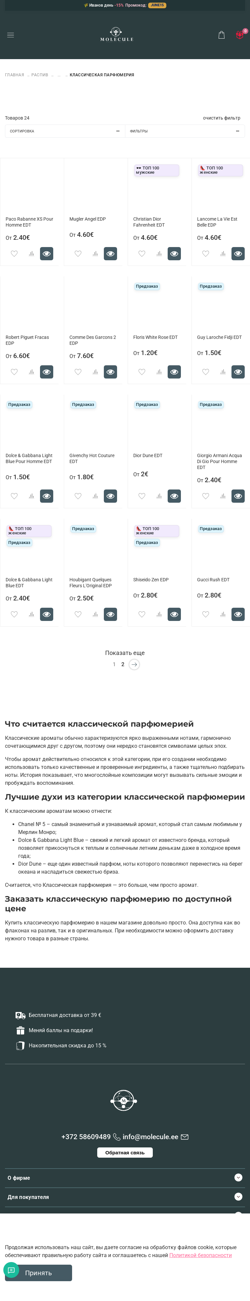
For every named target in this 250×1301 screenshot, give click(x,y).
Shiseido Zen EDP (151, 580)
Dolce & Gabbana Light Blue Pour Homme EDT (29, 458)
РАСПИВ (39, 75)
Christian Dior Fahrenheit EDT (149, 222)
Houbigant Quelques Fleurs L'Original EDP (90, 583)
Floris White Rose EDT (155, 337)
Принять (38, 1273)
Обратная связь (125, 1152)
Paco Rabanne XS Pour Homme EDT (29, 222)
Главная (15, 75)
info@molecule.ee (150, 1137)
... (59, 75)
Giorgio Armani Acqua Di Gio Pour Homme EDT (219, 461)
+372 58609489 (86, 1137)
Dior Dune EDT (147, 455)
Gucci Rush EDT (213, 580)
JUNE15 (157, 5)
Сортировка (67, 131)
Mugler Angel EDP (87, 219)
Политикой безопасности (200, 1255)
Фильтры (187, 131)
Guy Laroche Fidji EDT (219, 337)
